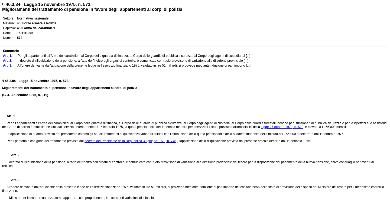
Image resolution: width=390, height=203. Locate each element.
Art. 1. (11, 116)
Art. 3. (13, 180)
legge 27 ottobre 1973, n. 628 (282, 127)
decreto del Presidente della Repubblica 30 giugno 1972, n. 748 (130, 141)
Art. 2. (13, 155)
